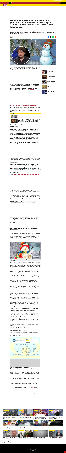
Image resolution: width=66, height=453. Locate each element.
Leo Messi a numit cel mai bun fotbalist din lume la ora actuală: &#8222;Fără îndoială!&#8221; (23, 399)
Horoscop (48, 90)
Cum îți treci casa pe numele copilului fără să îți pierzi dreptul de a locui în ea (25, 427)
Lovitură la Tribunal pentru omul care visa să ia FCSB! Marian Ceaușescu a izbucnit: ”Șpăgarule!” (25, 438)
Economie (48, 80)
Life (47, 70)
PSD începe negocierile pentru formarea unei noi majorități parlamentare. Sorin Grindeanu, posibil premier (51, 77)
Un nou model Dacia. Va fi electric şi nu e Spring (55, 427)
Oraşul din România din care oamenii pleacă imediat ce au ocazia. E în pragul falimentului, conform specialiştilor (23, 393)
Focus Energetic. (30, 89)
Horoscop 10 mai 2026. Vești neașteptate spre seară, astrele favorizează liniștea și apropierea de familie (51, 92)
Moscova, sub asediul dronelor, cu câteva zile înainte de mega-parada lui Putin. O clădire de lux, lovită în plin (55, 438)
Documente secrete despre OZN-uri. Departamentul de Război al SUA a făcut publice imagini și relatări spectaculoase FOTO (40, 438)
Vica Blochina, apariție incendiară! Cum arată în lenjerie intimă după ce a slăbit (24, 417)
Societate (48, 85)
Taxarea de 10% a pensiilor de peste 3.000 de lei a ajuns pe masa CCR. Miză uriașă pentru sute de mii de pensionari (51, 87)
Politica (48, 75)
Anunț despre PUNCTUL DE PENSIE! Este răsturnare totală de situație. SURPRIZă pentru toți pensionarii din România (24, 396)
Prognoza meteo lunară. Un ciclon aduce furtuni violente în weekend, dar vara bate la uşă (24, 5)
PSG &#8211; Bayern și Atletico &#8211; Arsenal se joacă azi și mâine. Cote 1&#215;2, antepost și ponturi (9, 442)
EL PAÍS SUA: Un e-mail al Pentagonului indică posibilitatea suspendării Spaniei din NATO (10, 417)
